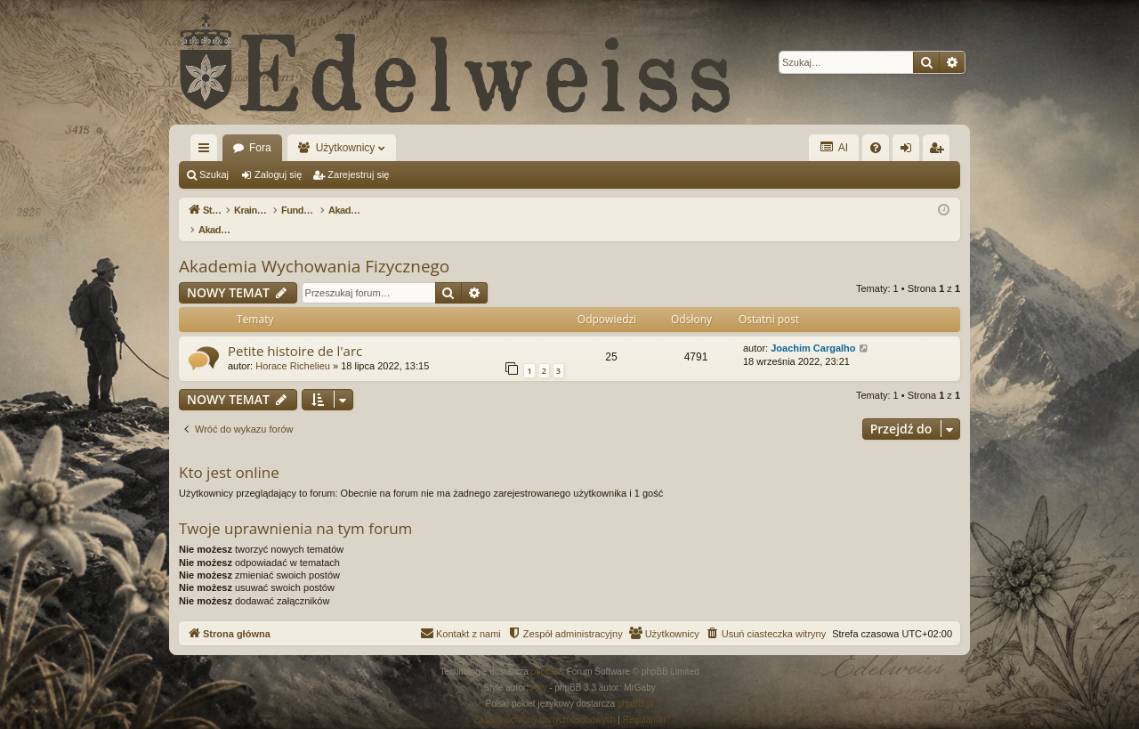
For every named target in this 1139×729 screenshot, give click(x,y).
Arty (539, 669)
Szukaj (214, 174)
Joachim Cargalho (813, 329)
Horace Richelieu (292, 347)
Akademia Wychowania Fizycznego (314, 247)
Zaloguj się (278, 174)
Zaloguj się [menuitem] (910, 151)
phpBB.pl (636, 685)
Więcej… (207, 151)
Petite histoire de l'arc (295, 332)
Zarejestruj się (358, 174)
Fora (260, 148)
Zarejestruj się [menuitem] (939, 151)
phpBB (544, 653)
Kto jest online (229, 453)
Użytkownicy (346, 148)
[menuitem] (875, 147)
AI (834, 147)
